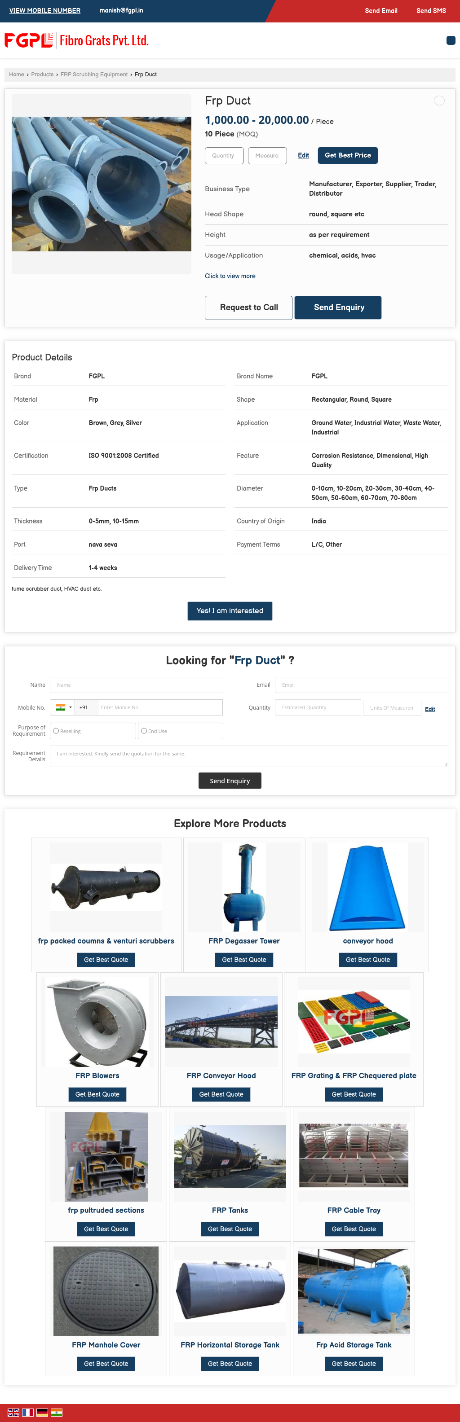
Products (42, 74)
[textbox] (267, 155)
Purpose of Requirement (29, 730)
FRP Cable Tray (354, 1210)
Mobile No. (31, 707)
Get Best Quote (106, 960)
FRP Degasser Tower (244, 941)
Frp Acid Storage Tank (354, 1345)
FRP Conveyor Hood (221, 1075)
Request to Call (249, 308)
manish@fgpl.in (121, 10)
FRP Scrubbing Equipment (94, 74)
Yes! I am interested (230, 610)
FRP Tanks (230, 1210)
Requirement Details (29, 756)
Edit (303, 155)
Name (37, 685)
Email (263, 685)
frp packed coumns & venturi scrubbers (106, 941)
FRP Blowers (97, 1075)
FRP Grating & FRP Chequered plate (353, 1075)
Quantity (259, 707)
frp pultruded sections (106, 1210)
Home (16, 74)
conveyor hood (368, 941)
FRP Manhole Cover (106, 1345)
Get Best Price (348, 155)
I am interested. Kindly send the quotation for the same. (249, 756)
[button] (44, 11)
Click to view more (230, 276)
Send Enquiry (339, 308)
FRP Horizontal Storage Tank (230, 1345)
